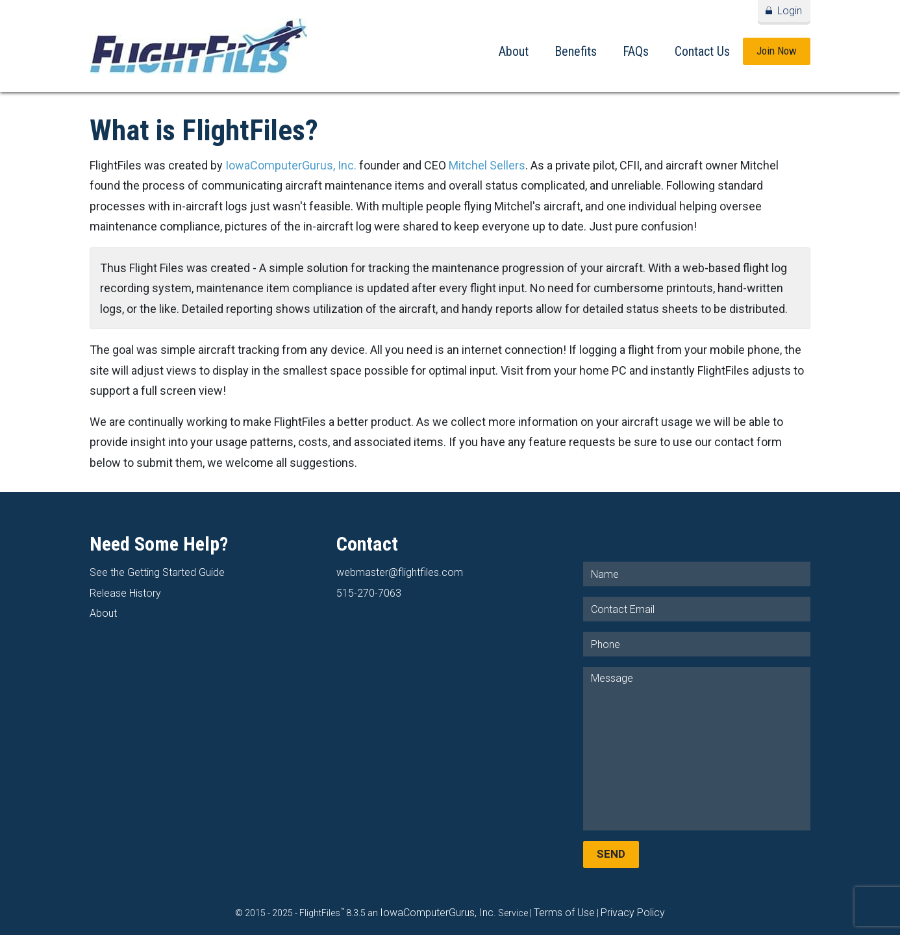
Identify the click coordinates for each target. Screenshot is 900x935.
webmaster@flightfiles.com (399, 572)
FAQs (636, 51)
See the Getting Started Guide (157, 572)
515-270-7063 (368, 593)
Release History (125, 593)
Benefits (576, 51)
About (514, 51)
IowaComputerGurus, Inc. (290, 165)
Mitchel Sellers (487, 165)
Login (789, 11)
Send (611, 853)
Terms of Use (564, 912)
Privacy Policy (633, 912)
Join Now (776, 50)
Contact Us (702, 51)
